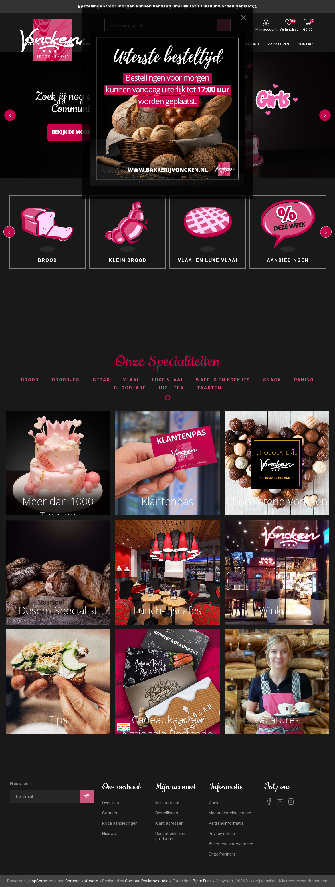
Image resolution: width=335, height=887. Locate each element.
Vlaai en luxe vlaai (208, 260)
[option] (47, 232)
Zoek (213, 802)
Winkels (277, 610)
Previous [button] (10, 115)
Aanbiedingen (288, 260)
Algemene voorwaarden (231, 843)
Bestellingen (166, 813)
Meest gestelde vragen (230, 813)
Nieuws (109, 833)
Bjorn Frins (202, 881)
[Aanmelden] (45, 796)
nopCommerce (43, 881)
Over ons (110, 802)
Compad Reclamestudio (147, 881)
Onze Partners (222, 854)
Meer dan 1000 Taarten (58, 502)
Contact (109, 813)
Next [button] (325, 115)
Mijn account (266, 29)
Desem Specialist (58, 610)
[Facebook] (269, 801)
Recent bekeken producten (170, 836)
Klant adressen (169, 823)
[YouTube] (280, 801)
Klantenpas (167, 501)
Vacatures (276, 719)
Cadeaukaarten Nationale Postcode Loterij (167, 720)
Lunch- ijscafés (167, 610)
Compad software (81, 881)
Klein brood (127, 260)
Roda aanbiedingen (120, 823)
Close (243, 17)
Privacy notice (222, 833)
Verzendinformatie (226, 823)
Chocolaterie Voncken (277, 501)
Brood (47, 260)
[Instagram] (291, 801)
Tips (58, 719)
